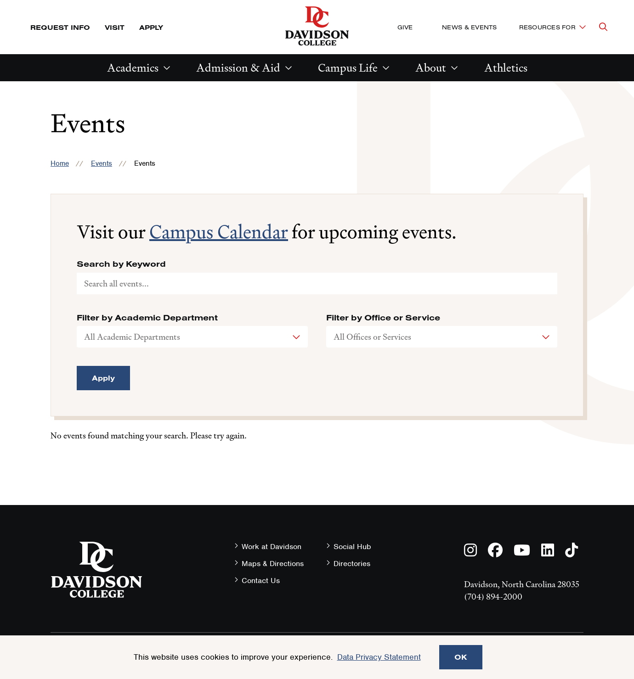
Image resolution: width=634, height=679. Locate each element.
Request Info (60, 27)
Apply (151, 27)
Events (101, 163)
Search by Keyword (121, 264)
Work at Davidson (271, 546)
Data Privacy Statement (379, 657)
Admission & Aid (238, 68)
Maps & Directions (273, 563)
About (430, 68)
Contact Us (261, 580)
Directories (352, 563)
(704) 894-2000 (493, 596)
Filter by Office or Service (383, 318)
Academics (132, 68)
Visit (115, 27)
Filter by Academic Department (147, 318)
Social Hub (352, 546)
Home (60, 163)
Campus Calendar (218, 232)
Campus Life (348, 68)
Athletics (505, 68)
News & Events (469, 27)
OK (460, 657)
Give (405, 27)
